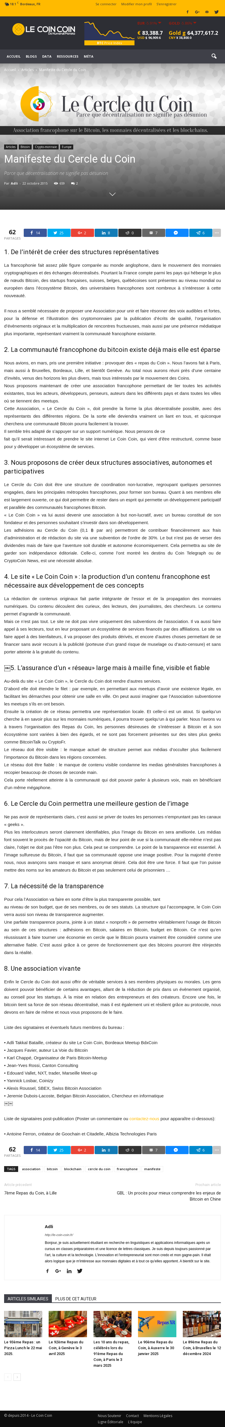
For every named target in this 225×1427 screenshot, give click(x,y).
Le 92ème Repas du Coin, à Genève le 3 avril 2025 (66, 1348)
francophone (127, 1169)
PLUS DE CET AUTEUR (75, 1299)
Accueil (14, 56)
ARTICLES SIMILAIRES (28, 1299)
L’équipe (135, 1421)
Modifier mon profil (136, 4)
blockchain (72, 1169)
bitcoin (52, 1169)
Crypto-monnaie (46, 147)
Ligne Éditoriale (110, 1421)
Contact (132, 1415)
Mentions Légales (158, 1415)
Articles (11, 147)
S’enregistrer (166, 4)
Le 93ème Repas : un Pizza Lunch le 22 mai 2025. (23, 1348)
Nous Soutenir (109, 1415)
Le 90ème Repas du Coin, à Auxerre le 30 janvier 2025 (156, 1348)
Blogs (31, 56)
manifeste (152, 1169)
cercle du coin (99, 1169)
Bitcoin (25, 147)
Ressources (68, 56)
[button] (214, 56)
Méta (88, 56)
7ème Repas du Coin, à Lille (30, 1193)
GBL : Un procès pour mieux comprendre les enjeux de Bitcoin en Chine (169, 1196)
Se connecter (106, 4)
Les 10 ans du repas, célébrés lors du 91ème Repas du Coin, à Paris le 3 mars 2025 (111, 1354)
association (31, 1169)
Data (47, 56)
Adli (14, 183)
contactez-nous (144, 1118)
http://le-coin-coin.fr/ (59, 1235)
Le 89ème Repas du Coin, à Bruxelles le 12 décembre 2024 (202, 1348)
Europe (66, 147)
